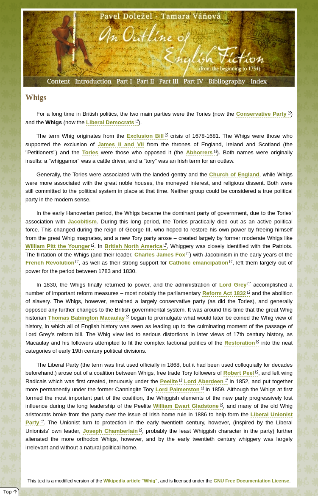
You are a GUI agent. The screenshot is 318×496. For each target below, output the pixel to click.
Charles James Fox (159, 254)
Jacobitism (82, 221)
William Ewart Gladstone (186, 406)
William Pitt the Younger (57, 246)
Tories (90, 152)
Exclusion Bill (145, 136)
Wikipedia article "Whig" (130, 480)
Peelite (169, 381)
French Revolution (49, 262)
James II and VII (121, 144)
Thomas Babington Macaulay (86, 318)
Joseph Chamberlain (110, 431)
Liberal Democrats (110, 122)
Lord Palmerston (178, 389)
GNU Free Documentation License (252, 480)
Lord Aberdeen (203, 381)
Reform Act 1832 (224, 293)
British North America (134, 246)
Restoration (239, 343)
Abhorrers (199, 152)
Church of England (234, 174)
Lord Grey (232, 284)
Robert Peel (238, 373)
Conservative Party (261, 114)
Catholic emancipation (198, 262)
